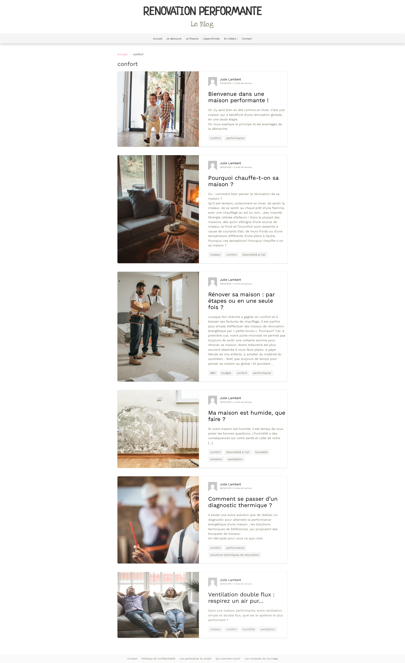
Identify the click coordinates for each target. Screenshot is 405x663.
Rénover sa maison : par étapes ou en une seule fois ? (241, 301)
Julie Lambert (230, 79)
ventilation (235, 459)
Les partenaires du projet (195, 658)
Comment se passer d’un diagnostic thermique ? (243, 502)
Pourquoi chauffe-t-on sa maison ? (243, 181)
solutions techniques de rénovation (234, 555)
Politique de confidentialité (158, 658)
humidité (261, 452)
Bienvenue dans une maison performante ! (238, 97)
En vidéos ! (231, 38)
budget (226, 373)
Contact (247, 38)
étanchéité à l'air (254, 254)
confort (215, 138)
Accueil (157, 38)
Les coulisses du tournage (261, 658)
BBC (213, 373)
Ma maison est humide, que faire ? (246, 415)
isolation (216, 459)
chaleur (215, 254)
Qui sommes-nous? (228, 658)
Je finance (192, 38)
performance (235, 138)
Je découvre (173, 38)
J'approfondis (211, 38)
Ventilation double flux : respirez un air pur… (241, 597)
